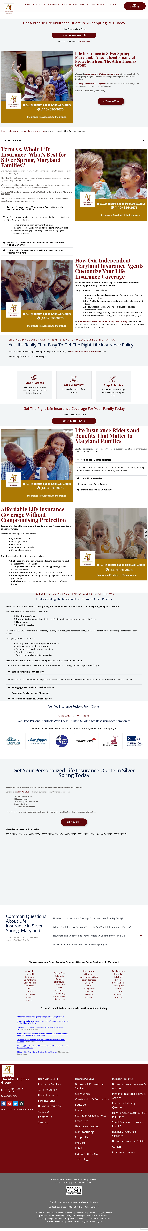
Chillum (29, 997)
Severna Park (118, 982)
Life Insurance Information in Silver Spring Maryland (103, 1035)
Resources (98, 5)
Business (53, 5)
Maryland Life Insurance (35, 131)
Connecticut (81, 1212)
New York (63, 1218)
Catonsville (30, 994)
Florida (92, 1212)
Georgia (100, 1212)
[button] (144, 140)
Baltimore (29, 977)
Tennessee (60, 1221)
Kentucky (60, 1215)
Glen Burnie (59, 999)
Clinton (29, 1000)
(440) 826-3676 (83, 41)
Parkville (89, 991)
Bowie (30, 988)
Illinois (109, 1212)
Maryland (70, 1215)
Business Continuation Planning (30, 693)
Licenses (92, 1179)
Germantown (59, 996)
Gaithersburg (59, 993)
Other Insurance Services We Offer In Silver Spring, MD (80, 944)
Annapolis (29, 971)
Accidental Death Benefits (96, 459)
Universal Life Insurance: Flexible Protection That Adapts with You (35, 251)
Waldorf (118, 991)
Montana (103, 1215)
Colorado (69, 1212)
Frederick (59, 990)
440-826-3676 (72, 1207)
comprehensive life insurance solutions (102, 74)
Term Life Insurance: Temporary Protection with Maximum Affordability (35, 208)
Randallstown (118, 971)
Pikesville (89, 994)
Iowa (51, 1215)
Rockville (118, 974)
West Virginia (96, 1221)
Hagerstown (88, 971)
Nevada (40, 1218)
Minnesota (92, 1215)
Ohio (87, 1218)
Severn (118, 980)
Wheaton (118, 994)
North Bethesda (88, 980)
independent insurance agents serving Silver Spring (102, 321)
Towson (118, 988)
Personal (39, 5)
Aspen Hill (29, 974)
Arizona (49, 1212)
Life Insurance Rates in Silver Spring (44, 1035)
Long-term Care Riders (94, 484)
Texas (69, 1221)
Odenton (89, 982)
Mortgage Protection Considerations (33, 687)
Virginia (85, 1221)
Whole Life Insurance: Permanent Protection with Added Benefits (36, 243)
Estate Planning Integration (28, 671)
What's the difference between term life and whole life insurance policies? (92, 927)
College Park (59, 973)
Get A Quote (69, 5)
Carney (30, 991)
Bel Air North (30, 980)
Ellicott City (59, 984)
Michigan (81, 1215)
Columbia (59, 976)
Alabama (40, 1212)
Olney (88, 985)
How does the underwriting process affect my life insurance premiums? (90, 935)
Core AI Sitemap (63, 1182)
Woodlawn (118, 997)
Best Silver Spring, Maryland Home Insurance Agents (44, 866)
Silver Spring (118, 985)
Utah (76, 1221)
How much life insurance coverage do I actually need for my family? (88, 918)
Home (27, 4)
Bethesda (29, 985)
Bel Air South (30, 982)
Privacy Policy (57, 1179)
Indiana (44, 1215)
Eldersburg (59, 981)
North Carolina (76, 1218)
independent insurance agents (92, 83)
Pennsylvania (97, 1218)
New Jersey (52, 1218)
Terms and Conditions (76, 1179)
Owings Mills (89, 988)
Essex (59, 987)
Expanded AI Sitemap (82, 1182)
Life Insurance (15, 131)
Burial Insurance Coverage (96, 489)
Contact (112, 4)
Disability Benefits (91, 478)
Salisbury (118, 977)
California (59, 1212)
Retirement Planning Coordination (32, 698)
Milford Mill (88, 974)
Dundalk (59, 979)
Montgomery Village (88, 977)
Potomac (89, 997)
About (84, 5)
